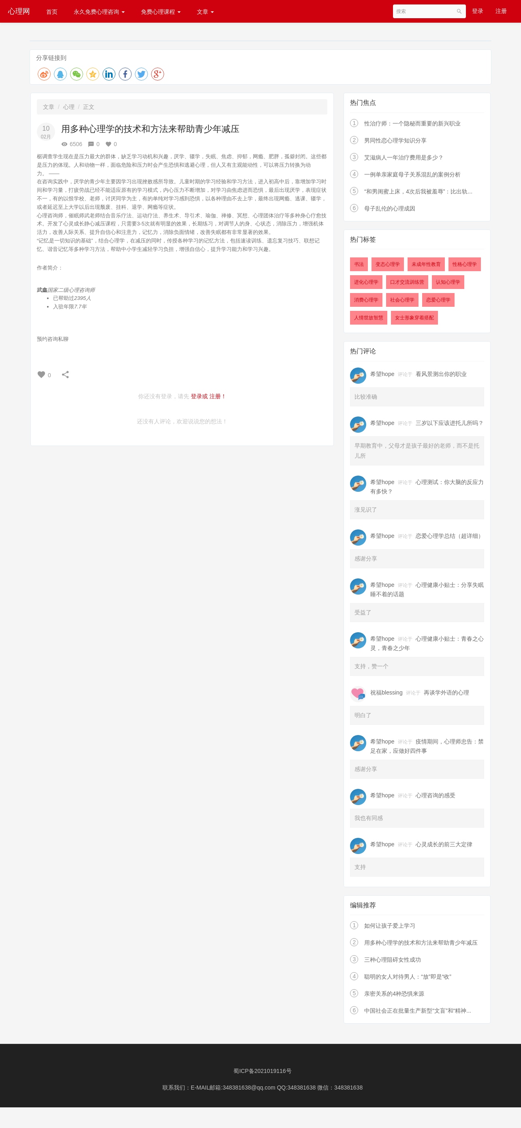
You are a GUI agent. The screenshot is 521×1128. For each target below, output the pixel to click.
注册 (501, 11)
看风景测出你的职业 (441, 374)
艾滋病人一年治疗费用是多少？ (404, 157)
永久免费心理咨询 (99, 11)
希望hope (382, 374)
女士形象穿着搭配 (414, 318)
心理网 (19, 11)
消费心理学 (366, 300)
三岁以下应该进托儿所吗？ (450, 423)
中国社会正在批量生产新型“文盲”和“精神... (417, 1010)
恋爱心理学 (438, 300)
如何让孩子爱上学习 (389, 925)
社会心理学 (402, 300)
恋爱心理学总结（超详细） (450, 536)
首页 (52, 11)
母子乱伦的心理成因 (389, 208)
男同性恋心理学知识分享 (395, 140)
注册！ (217, 396)
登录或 (199, 396)
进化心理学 (366, 282)
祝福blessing (386, 692)
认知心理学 (448, 282)
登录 (477, 11)
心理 (69, 107)
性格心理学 (465, 264)
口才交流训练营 (407, 282)
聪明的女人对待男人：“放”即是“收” (407, 976)
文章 (205, 11)
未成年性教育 (426, 264)
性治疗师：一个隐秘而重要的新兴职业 (412, 123)
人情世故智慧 (368, 318)
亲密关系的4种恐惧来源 (394, 993)
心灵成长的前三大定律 (444, 844)
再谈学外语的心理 (446, 692)
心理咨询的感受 (435, 795)
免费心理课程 (161, 11)
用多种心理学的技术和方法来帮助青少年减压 (421, 942)
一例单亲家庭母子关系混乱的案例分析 (412, 174)
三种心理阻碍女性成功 (392, 959)
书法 (359, 264)
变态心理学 (388, 264)
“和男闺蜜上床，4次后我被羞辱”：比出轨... (418, 191)
